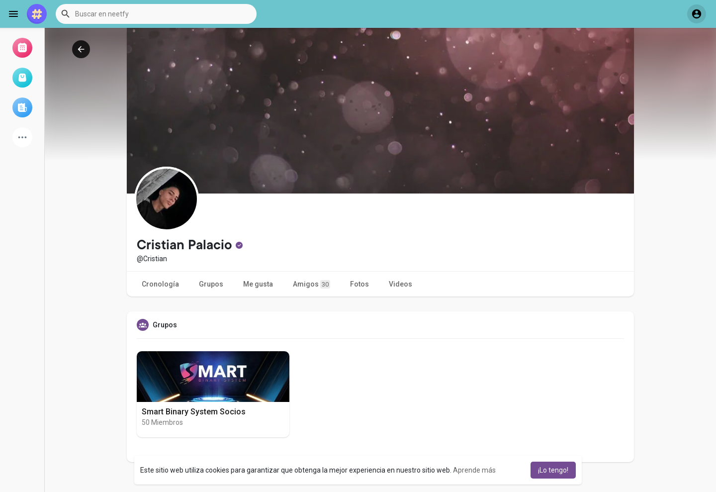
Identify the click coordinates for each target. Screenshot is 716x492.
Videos (400, 284)
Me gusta (258, 284)
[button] (156, 14)
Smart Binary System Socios (194, 411)
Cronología (160, 284)
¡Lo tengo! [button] (553, 470)
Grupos (211, 284)
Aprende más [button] (474, 470)
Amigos (311, 284)
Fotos (359, 284)
